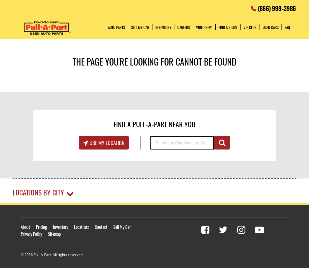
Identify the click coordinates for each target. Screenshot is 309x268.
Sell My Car (122, 227)
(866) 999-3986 (277, 7)
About (25, 227)
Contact (101, 227)
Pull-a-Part (47, 28)
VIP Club (250, 27)
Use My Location (106, 143)
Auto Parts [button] (116, 27)
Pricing (41, 227)
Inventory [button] (163, 27)
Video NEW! (204, 27)
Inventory (60, 227)
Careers (183, 27)
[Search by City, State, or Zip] (182, 143)
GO (222, 143)
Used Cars (271, 27)
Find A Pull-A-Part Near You (154, 124)
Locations (81, 227)
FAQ (287, 27)
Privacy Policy (31, 234)
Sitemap (54, 234)
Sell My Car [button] (140, 27)
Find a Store (228, 27)
